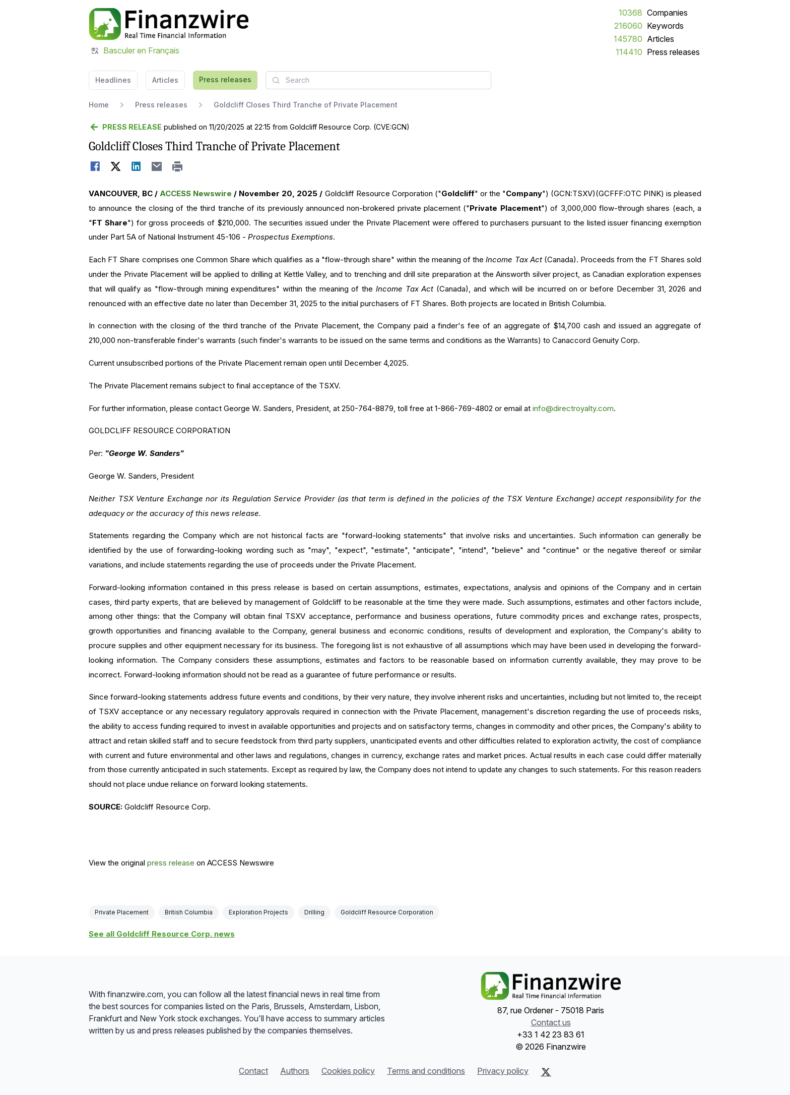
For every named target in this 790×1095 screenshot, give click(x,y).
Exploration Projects (258, 912)
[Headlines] (168, 24)
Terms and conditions (426, 1071)
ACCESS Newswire (196, 193)
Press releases (673, 52)
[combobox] (378, 80)
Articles (660, 39)
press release (170, 863)
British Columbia (189, 912)
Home (99, 104)
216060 (628, 26)
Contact (253, 1071)
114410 (629, 52)
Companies (667, 13)
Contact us (551, 1022)
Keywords (665, 26)
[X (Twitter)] (546, 1072)
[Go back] (125, 127)
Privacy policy (503, 1071)
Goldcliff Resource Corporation (387, 912)
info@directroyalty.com (573, 408)
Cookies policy (348, 1071)
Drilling (314, 912)
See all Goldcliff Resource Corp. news (162, 934)
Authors (294, 1071)
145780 (628, 39)
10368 (630, 13)
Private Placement (122, 912)
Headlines (113, 80)
